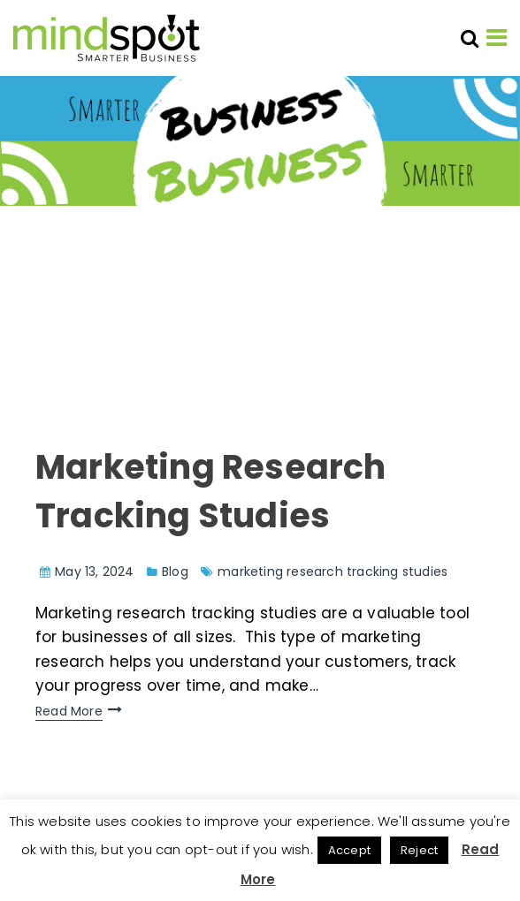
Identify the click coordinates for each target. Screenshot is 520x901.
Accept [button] (349, 850)
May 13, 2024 (94, 571)
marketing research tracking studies (332, 571)
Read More (69, 711)
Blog (175, 571)
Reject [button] (419, 850)
